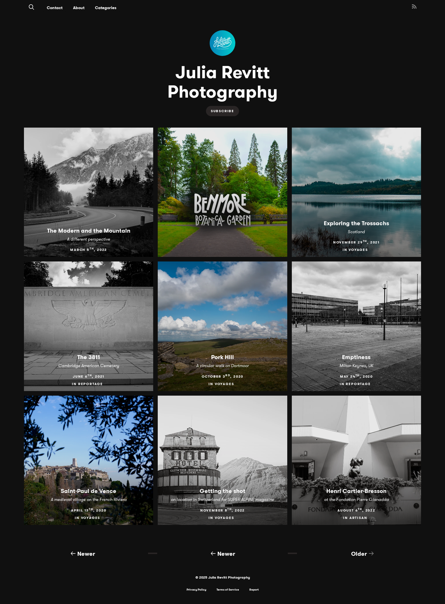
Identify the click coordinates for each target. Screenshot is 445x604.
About (78, 8)
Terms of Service (228, 590)
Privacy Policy (196, 590)
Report (254, 590)
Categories (105, 8)
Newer (82, 553)
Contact (54, 8)
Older (362, 553)
